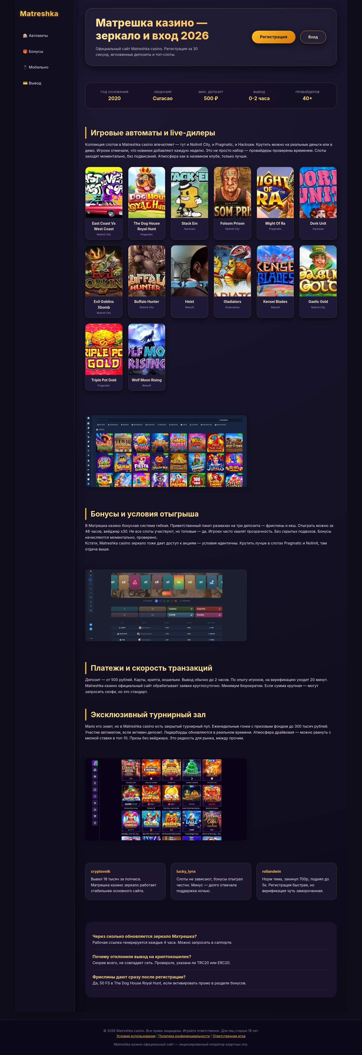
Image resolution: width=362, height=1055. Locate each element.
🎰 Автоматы (35, 35)
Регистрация (273, 37)
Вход (313, 37)
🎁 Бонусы (33, 51)
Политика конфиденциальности (184, 1036)
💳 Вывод (32, 83)
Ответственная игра (229, 1036)
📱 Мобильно (35, 67)
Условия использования (136, 1036)
